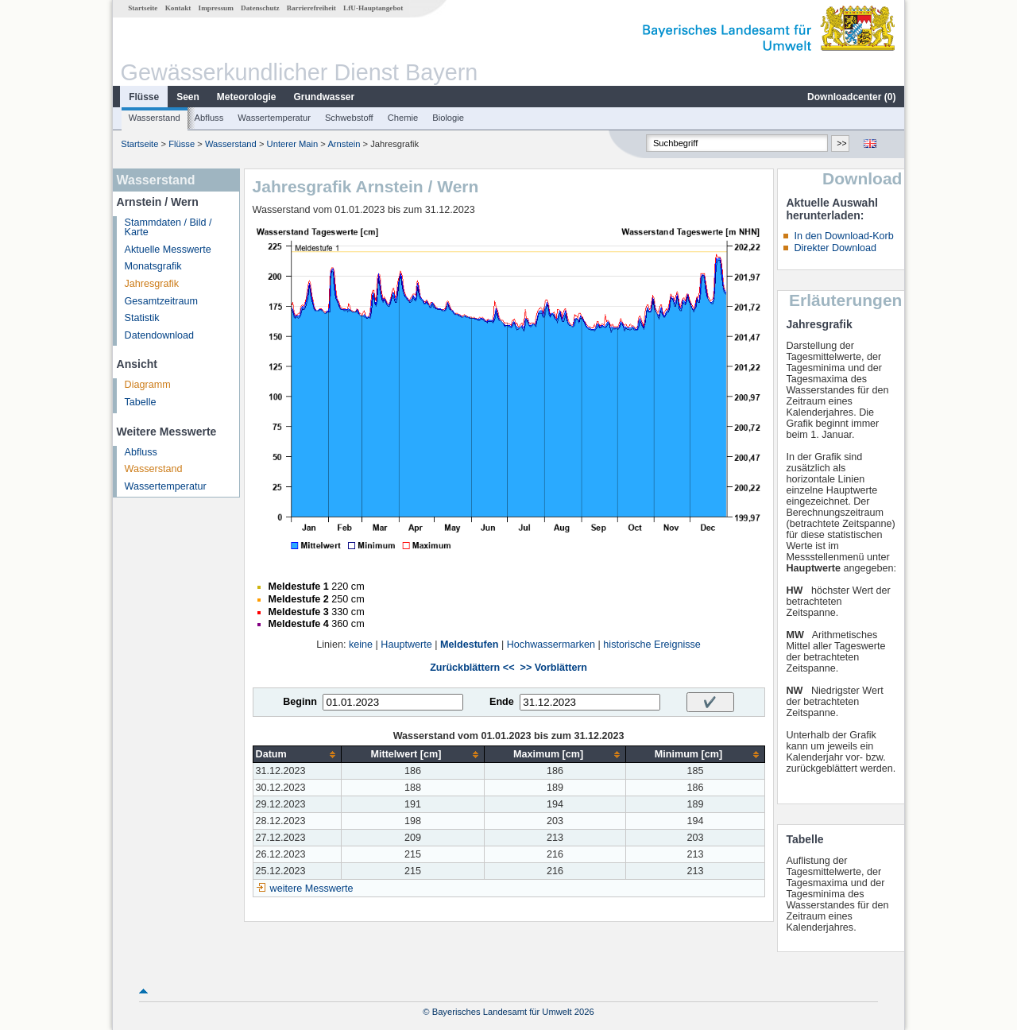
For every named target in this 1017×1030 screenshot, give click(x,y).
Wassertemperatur (274, 117)
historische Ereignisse (652, 644)
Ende (501, 701)
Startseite (142, 8)
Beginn (300, 701)
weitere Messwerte (312, 888)
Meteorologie (246, 97)
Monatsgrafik (153, 266)
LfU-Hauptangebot (373, 8)
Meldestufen (469, 644)
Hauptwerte (406, 644)
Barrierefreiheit (311, 8)
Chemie (403, 117)
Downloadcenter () (851, 97)
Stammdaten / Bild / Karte (168, 227)
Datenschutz (260, 8)
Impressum (216, 8)
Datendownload (160, 335)
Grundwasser (324, 97)
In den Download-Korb (843, 236)
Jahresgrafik (152, 283)
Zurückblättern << (472, 667)
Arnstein (343, 144)
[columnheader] (297, 754)
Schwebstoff (349, 117)
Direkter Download (835, 248)
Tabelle (141, 402)
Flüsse (144, 97)
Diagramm (148, 384)
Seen (187, 97)
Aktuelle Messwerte (168, 249)
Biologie (448, 117)
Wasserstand (154, 117)
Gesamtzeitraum (161, 301)
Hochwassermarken (551, 644)
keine (361, 644)
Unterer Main (293, 144)
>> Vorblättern (553, 667)
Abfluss (209, 117)
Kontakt (178, 8)
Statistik (142, 317)
